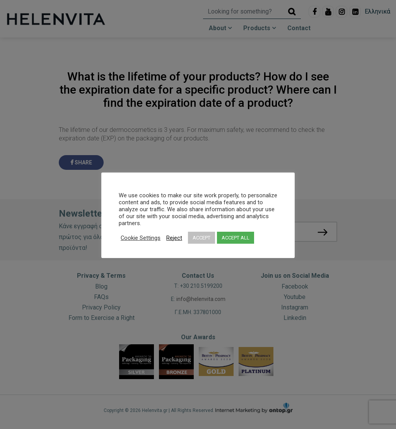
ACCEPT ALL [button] (235, 238)
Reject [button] (174, 237)
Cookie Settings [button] (140, 237)
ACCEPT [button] (201, 238)
